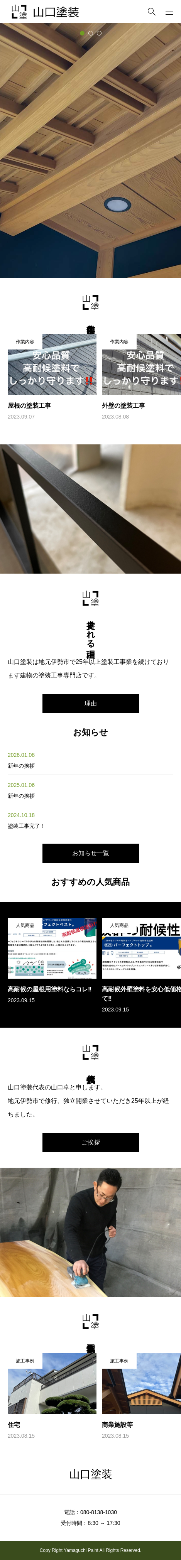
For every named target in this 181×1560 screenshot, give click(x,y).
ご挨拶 (90, 1142)
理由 (91, 703)
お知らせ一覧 (90, 853)
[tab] (82, 33)
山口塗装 (90, 1474)
